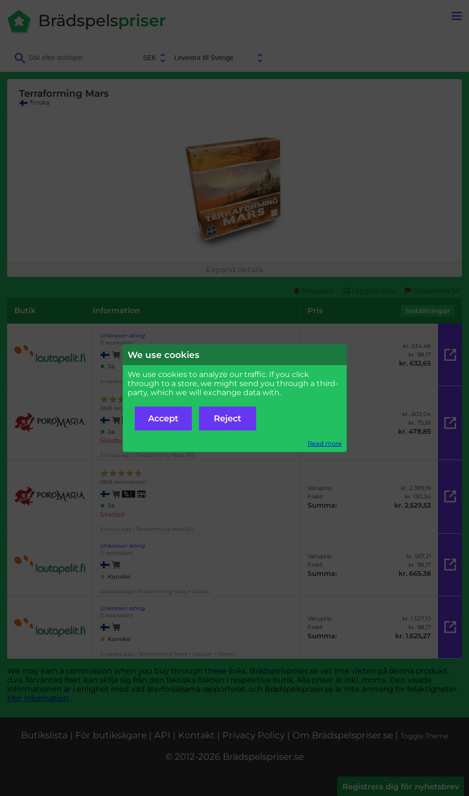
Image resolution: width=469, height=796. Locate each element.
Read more (325, 443)
